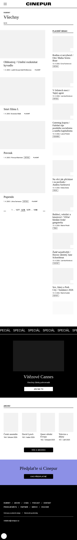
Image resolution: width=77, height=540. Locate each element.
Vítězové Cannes (38, 376)
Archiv (17, 503)
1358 (35, 210)
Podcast (36, 503)
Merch (35, 507)
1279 (28, 210)
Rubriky (7, 503)
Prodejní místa (10, 507)
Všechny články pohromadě (38, 382)
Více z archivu (38, 450)
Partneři (24, 507)
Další (44, 210)
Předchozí (5, 210)
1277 (18, 210)
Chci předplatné (38, 476)
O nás (26, 503)
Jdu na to (38, 389)
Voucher (45, 507)
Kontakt (47, 503)
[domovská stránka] (38, 3)
